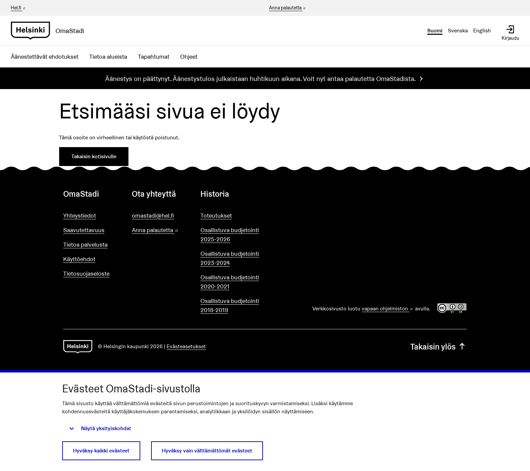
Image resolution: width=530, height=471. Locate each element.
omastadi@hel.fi (153, 215)
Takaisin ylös (438, 346)
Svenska (458, 30)
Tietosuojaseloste (86, 273)
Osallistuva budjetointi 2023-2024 (229, 258)
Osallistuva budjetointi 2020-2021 (229, 281)
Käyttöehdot (79, 259)
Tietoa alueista (108, 56)
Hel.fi (18, 8)
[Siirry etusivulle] (50, 30)
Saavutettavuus (83, 230)
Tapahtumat (153, 56)
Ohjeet (188, 56)
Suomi (434, 30)
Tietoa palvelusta (85, 244)
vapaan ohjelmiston (388, 308)
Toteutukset (216, 215)
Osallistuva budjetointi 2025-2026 (229, 234)
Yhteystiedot (79, 215)
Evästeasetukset (186, 346)
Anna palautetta (288, 8)
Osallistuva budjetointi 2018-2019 (229, 305)
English (482, 30)
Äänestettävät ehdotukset (44, 56)
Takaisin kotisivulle (93, 156)
